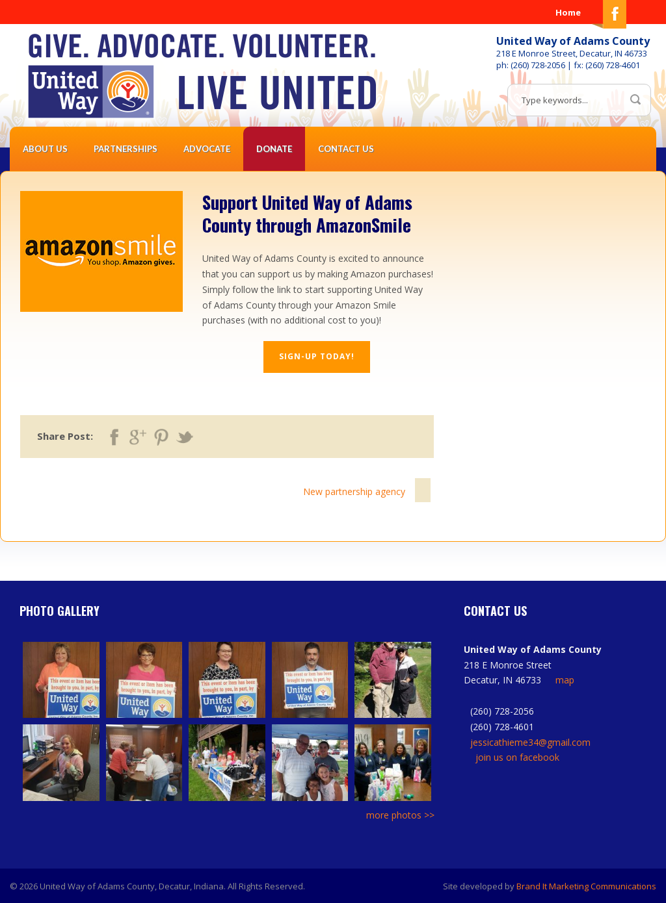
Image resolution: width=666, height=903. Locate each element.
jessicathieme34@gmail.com (530, 742)
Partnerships (125, 149)
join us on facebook (517, 757)
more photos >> (400, 815)
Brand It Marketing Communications (586, 886)
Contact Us (346, 149)
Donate (274, 149)
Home (568, 12)
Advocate (206, 149)
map (564, 680)
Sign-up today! (316, 356)
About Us (45, 149)
